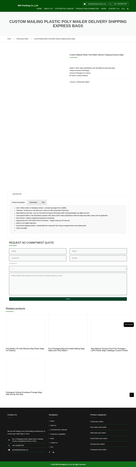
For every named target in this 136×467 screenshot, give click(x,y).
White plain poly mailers (98, 433)
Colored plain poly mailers (98, 438)
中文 (123, 9)
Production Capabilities (87, 9)
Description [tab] (17, 194)
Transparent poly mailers (98, 449)
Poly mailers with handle (98, 427)
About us (48, 9)
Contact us (113, 9)
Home (39, 9)
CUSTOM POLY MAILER (64, 9)
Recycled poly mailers (97, 444)
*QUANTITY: (13, 263)
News (103, 9)
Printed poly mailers (22, 39)
